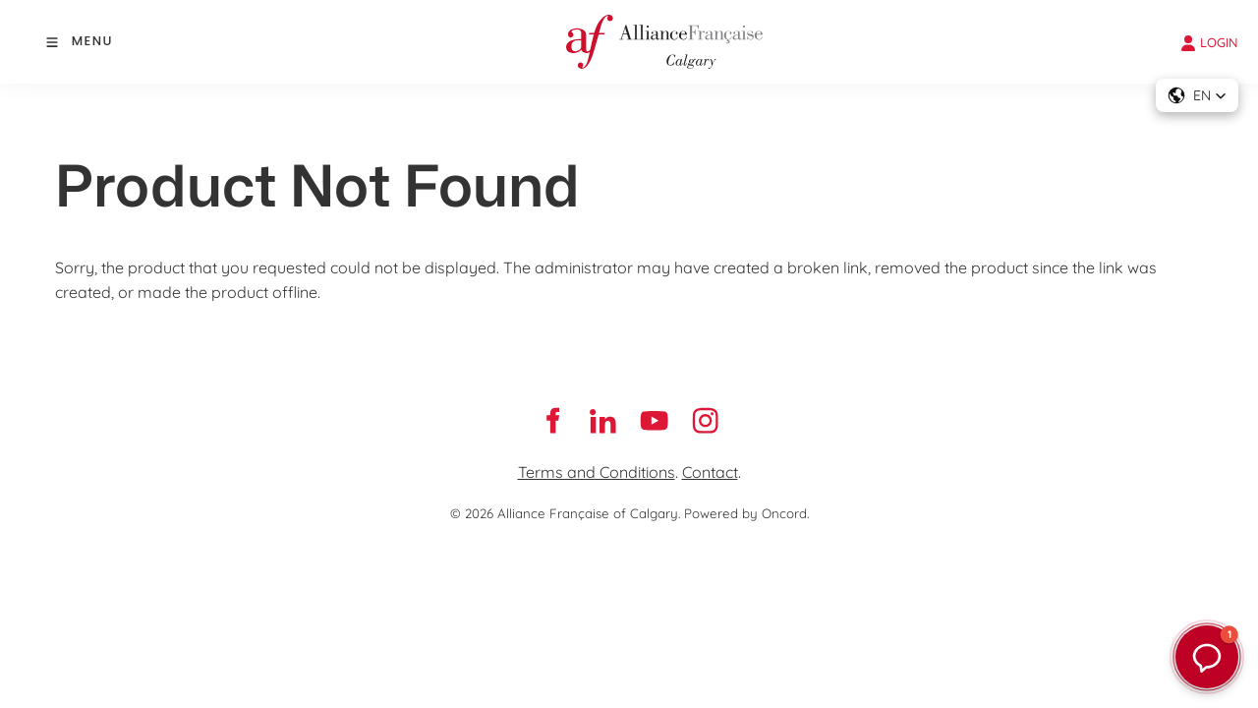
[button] (1197, 95)
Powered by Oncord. (746, 513)
